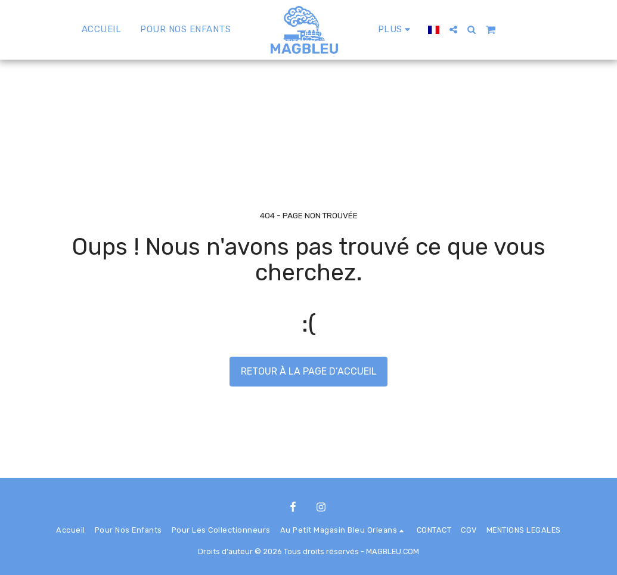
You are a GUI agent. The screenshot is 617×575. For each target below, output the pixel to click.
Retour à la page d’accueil (309, 371)
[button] (453, 29)
